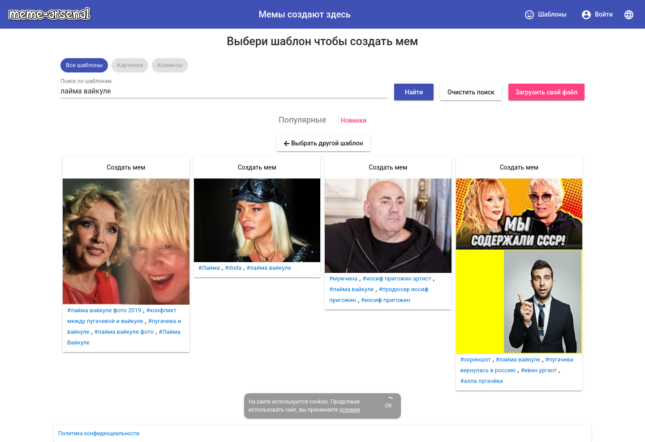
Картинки (130, 65)
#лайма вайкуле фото (124, 331)
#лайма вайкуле (268, 267)
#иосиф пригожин (385, 300)
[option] (84, 65)
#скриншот (475, 359)
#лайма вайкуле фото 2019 (104, 310)
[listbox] (322, 65)
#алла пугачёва (481, 381)
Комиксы (170, 65)
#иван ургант (538, 370)
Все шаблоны (84, 65)
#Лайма (209, 267)
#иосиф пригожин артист (396, 278)
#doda (233, 267)
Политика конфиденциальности (98, 433)
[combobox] (223, 91)
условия (350, 410)
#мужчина (343, 278)
